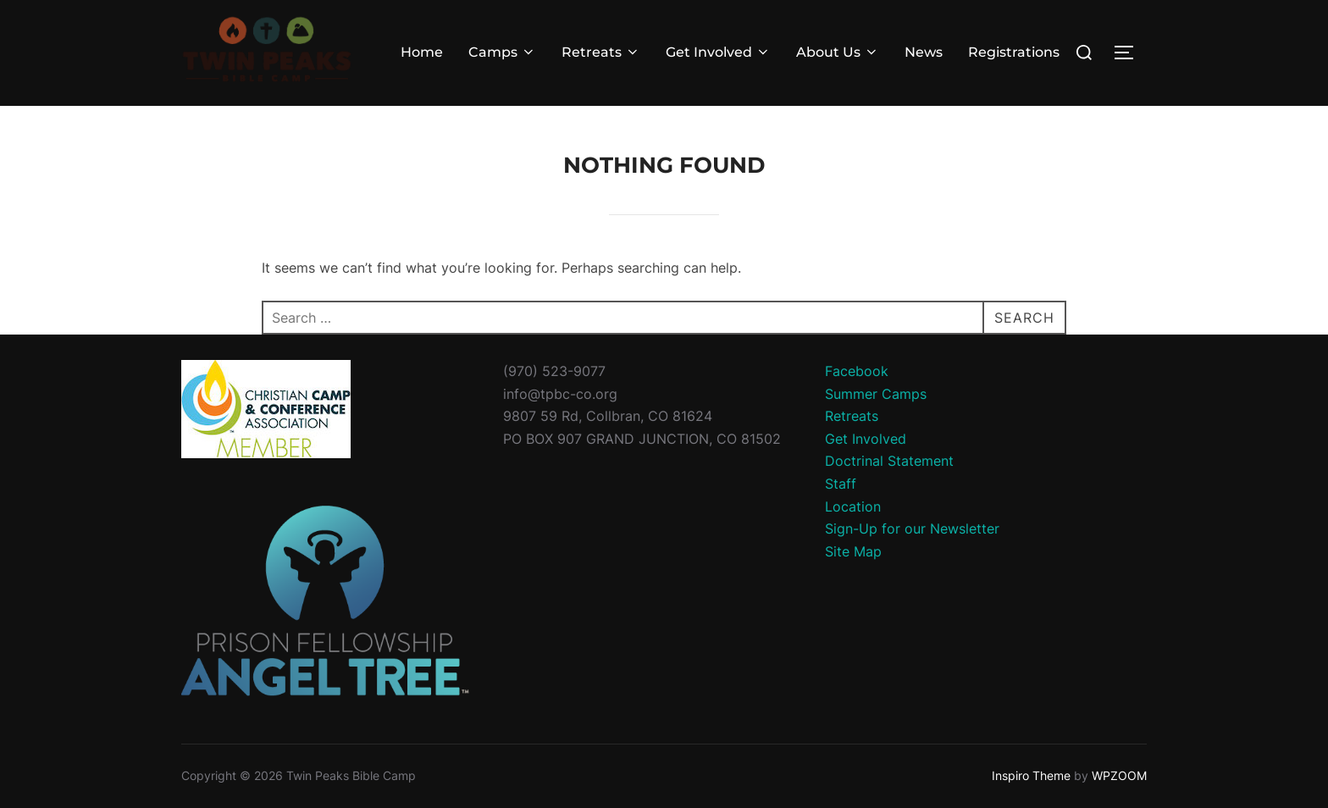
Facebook (856, 370)
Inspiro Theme (1031, 775)
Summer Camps (876, 393)
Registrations (1014, 52)
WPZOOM (1119, 775)
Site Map (853, 551)
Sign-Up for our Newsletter (912, 528)
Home (422, 52)
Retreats (601, 52)
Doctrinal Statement (889, 460)
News (924, 52)
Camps (502, 52)
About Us (837, 52)
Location (853, 506)
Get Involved (718, 52)
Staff (840, 483)
